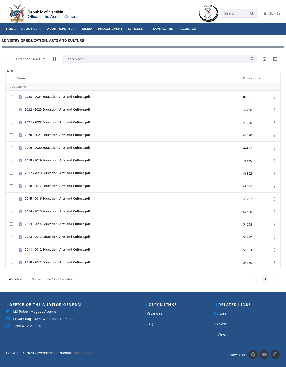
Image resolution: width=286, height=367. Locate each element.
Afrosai (222, 324)
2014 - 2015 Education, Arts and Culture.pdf (57, 211)
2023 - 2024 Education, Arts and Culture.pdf (57, 96)
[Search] (154, 59)
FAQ (150, 324)
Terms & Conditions (89, 352)
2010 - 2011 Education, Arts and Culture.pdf (57, 262)
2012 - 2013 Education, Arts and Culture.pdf (57, 237)
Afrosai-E (223, 334)
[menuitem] (13, 27)
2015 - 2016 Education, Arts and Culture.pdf (57, 198)
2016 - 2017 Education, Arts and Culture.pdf (57, 186)
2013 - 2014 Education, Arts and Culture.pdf (57, 224)
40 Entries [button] (19, 280)
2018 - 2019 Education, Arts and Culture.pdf (57, 160)
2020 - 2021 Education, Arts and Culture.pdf (57, 135)
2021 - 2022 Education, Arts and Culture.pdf (57, 122)
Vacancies (154, 313)
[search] (252, 59)
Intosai (222, 313)
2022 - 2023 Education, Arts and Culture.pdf (57, 109)
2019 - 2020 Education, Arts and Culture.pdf (57, 147)
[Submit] (251, 13)
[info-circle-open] (264, 59)
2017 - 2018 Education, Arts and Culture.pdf (57, 173)
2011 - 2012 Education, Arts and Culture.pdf (57, 249)
